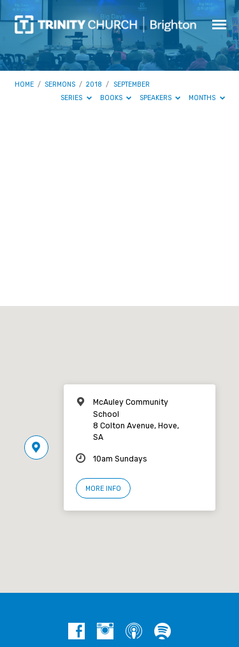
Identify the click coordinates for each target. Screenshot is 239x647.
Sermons (60, 84)
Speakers (160, 98)
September (131, 84)
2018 (94, 84)
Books (116, 98)
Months (207, 98)
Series (76, 98)
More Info (103, 488)
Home (24, 84)
